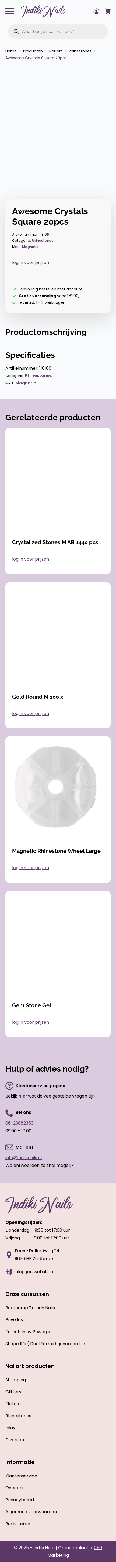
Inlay (10, 1428)
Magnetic (30, 246)
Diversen (14, 1440)
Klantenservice (21, 1476)
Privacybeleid (19, 1500)
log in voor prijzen (30, 262)
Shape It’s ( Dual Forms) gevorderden (45, 1344)
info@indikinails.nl (23, 1158)
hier (22, 1096)
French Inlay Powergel (28, 1332)
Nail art (55, 51)
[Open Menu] (9, 11)
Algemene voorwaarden (31, 1512)
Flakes (12, 1404)
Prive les (14, 1320)
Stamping (15, 1380)
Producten (33, 51)
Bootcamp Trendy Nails (30, 1308)
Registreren (17, 1524)
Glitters (13, 1392)
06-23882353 (19, 1123)
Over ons (14, 1488)
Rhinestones (80, 51)
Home (11, 51)
